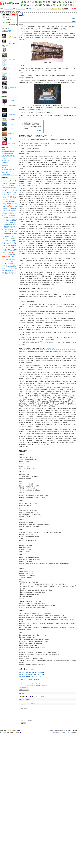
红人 (66, 1)
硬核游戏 (11, 227)
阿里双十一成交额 (11, 143)
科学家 (36, 2)
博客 (47, 2)
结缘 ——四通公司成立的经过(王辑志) (31, 126)
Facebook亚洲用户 (6, 266)
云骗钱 (12, 215)
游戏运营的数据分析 (12, 208)
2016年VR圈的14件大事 (7, 171)
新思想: (40, 4)
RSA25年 (4, 158)
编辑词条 (74, 21)
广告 (44, 1)
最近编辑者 (9, 43)
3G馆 (36, 4)
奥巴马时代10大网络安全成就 (8, 156)
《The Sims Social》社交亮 (8, 203)
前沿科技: (59, 4)
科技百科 (2, 11)
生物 (71, 4)
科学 (28, 2)
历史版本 (10, 30)
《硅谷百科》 (10, 124)
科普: (22, 2)
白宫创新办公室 (5, 160)
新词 (52, 4)
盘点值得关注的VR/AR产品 (8, 169)
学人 (69, 5)
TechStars (4, 187)
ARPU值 (3, 224)
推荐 (28, 5)
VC (63, 2)
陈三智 (9, 73)
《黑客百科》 (10, 110)
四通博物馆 (17, 11)
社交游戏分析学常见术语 (7, 210)
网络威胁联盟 (5, 162)
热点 (33, 5)
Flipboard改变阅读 (9, 242)
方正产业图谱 (7, 219)
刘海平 (9, 64)
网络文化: (59, 1)
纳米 (69, 4)
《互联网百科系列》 (12, 105)
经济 (52, 5)
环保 (74, 4)
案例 (71, 2)
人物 (25, 1)
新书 (47, 4)
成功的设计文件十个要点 (11, 245)
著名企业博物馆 (9, 11)
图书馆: (40, 5)
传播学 (54, 2)
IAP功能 (8, 249)
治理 (71, 1)
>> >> (12, 11)
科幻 (30, 2)
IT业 (33, 1)
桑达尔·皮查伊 (11, 138)
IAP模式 (14, 249)
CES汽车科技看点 (6, 174)
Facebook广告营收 (12, 258)
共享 (66, 5)
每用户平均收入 (13, 222)
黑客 (69, 1)
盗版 (64, 5)
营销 (47, 1)
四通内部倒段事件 (11, 83)
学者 (49, 2)
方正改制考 (13, 219)
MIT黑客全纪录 (11, 133)
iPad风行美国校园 (9, 212)
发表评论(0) (73, 18)
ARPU (6, 224)
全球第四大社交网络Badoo (8, 235)
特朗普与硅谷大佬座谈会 (7, 153)
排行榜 (36, 5)
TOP (68, 732)
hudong (20, 730)
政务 (49, 1)
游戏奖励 (7, 196)
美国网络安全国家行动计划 (8, 155)
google (54, 1)
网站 (44, 4)
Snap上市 (4, 167)
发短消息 (15, 37)
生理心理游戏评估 (11, 250)
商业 (47, 5)
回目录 (50, 135)
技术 (30, 1)
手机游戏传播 (6, 222)
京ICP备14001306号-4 (71, 730)
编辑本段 (46, 135)
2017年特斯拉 (11, 129)
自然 (25, 2)
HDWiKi (7, 730)
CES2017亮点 (5, 172)
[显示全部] (39, 130)
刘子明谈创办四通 (11, 59)
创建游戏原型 (8, 199)
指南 (69, 2)
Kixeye (9, 205)
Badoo (3, 236)
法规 (71, 5)
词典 (33, 4)
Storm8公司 (4, 206)
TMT (36, 1)
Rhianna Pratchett (8, 190)
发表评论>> (34, 704)
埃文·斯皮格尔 (5, 165)
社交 (44, 2)
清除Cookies (56, 732)
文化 (44, 5)
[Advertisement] (43, 692)
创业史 (74, 2)
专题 (30, 5)
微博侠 (3, 180)
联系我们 (63, 732)
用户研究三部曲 (8, 231)
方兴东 (8, 34)
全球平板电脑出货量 (11, 254)
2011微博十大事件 (10, 182)
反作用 (3, 149)
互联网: (40, 1)
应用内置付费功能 (11, 247)
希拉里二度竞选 (11, 100)
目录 (22, 120)
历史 (25, 4)
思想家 (54, 4)
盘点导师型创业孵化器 (9, 185)
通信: (22, 4)
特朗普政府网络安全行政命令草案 (9, 151)
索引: (22, 5)
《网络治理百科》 (11, 119)
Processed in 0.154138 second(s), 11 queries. (10, 732)
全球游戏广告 (10, 263)
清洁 (64, 4)
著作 (74, 5)
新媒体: (40, 2)
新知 (49, 4)
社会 (64, 1)
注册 (29, 8)
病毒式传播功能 (5, 240)
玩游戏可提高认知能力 (9, 261)
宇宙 (33, 2)
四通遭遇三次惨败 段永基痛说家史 (31, 123)
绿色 (66, 4)
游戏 (52, 1)
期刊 (54, 5)
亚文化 (74, 1)
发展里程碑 (25, 128)
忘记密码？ (34, 8)
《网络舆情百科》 (11, 114)
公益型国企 (7, 189)
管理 (49, 5)
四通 (8, 92)
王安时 (9, 78)
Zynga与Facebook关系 (8, 192)
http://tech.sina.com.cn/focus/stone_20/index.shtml (31, 672)
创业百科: (59, 2)
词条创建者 (9, 37)
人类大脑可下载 (9, 268)
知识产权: (59, 5)
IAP (11, 249)
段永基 (9, 49)
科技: (22, 1)
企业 (28, 1)
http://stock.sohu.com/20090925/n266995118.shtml (31, 674)
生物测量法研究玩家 (9, 229)
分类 (25, 5)
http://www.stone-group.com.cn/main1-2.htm (30, 676)
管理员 (8, 36)
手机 (30, 4)
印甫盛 (9, 68)
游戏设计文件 (4, 247)
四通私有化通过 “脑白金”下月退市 (30, 124)
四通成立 (9, 54)
